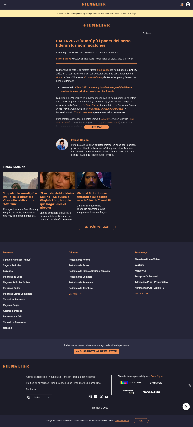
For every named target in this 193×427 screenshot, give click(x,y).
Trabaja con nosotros (84, 376)
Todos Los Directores (14, 322)
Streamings (141, 252)
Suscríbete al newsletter (96, 351)
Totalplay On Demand (146, 276)
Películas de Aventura (81, 288)
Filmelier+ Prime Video (147, 259)
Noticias (7, 328)
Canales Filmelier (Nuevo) (17, 259)
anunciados (103, 69)
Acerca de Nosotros (36, 376)
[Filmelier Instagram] (90, 397)
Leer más (96, 127)
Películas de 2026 (12, 276)
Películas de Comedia (80, 276)
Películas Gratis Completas (17, 293)
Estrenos (8, 271)
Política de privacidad (37, 383)
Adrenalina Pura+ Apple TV (149, 287)
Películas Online (11, 288)
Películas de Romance (81, 282)
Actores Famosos (12, 310)
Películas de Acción (79, 259)
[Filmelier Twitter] (101, 397)
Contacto (31, 389)
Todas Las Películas (14, 299)
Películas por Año (12, 316)
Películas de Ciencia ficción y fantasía (89, 271)
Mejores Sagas (11, 305)
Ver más (75, 293)
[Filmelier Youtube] (106, 397)
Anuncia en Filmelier (60, 376)
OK (141, 421)
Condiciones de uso (122, 421)
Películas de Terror (79, 265)
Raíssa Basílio (63, 58)
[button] (48, 397)
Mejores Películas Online (16, 282)
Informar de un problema (87, 383)
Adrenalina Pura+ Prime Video (151, 282)
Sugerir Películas (12, 265)
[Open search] (186, 406)
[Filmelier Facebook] (95, 397)
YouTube (140, 265)
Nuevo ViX (140, 270)
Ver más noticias (97, 226)
